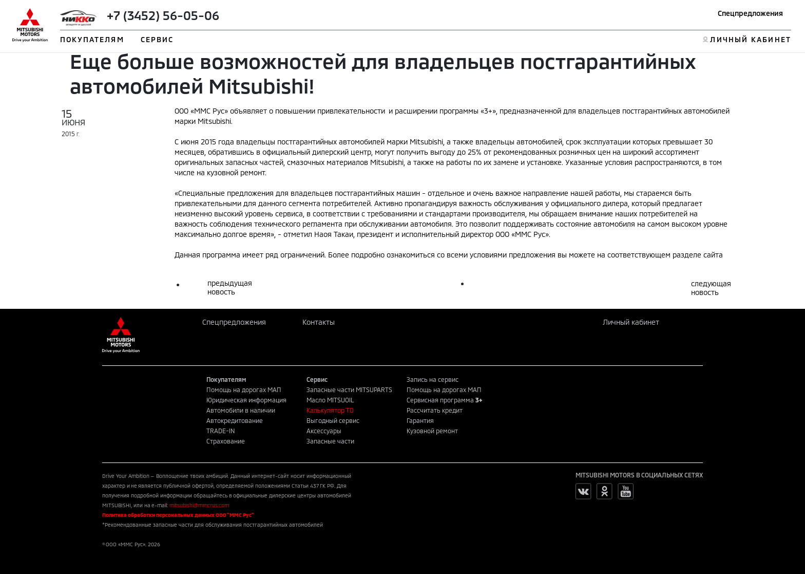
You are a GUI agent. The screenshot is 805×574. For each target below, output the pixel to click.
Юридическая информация (246, 399)
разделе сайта (698, 254)
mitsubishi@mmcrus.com (199, 505)
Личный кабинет (631, 322)
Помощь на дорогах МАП (243, 389)
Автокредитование (234, 420)
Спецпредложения (750, 13)
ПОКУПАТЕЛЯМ (92, 39)
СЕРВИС (157, 39)
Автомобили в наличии (240, 410)
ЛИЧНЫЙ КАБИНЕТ (750, 39)
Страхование (225, 441)
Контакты (318, 322)
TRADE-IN (220, 430)
